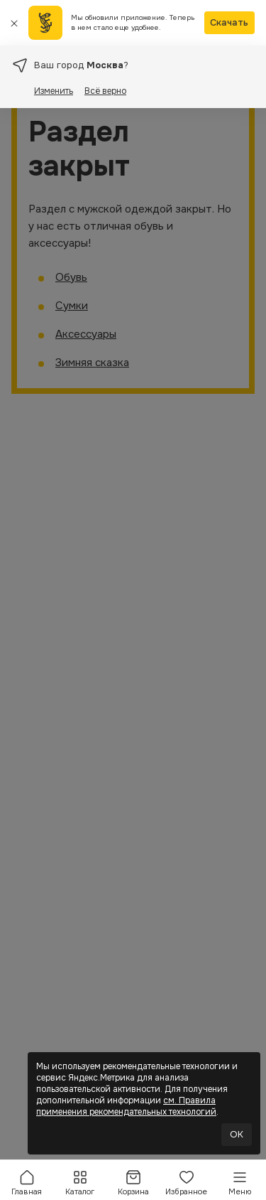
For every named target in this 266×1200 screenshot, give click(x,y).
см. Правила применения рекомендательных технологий (126, 1106)
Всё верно (105, 91)
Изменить (53, 91)
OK (236, 1134)
